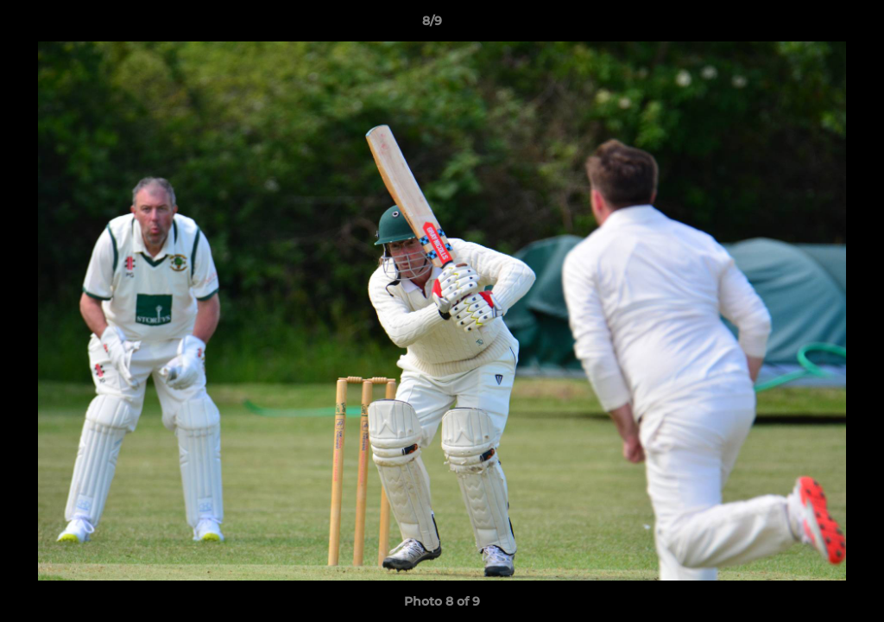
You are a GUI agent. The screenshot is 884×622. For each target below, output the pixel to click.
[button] (811, 25)
